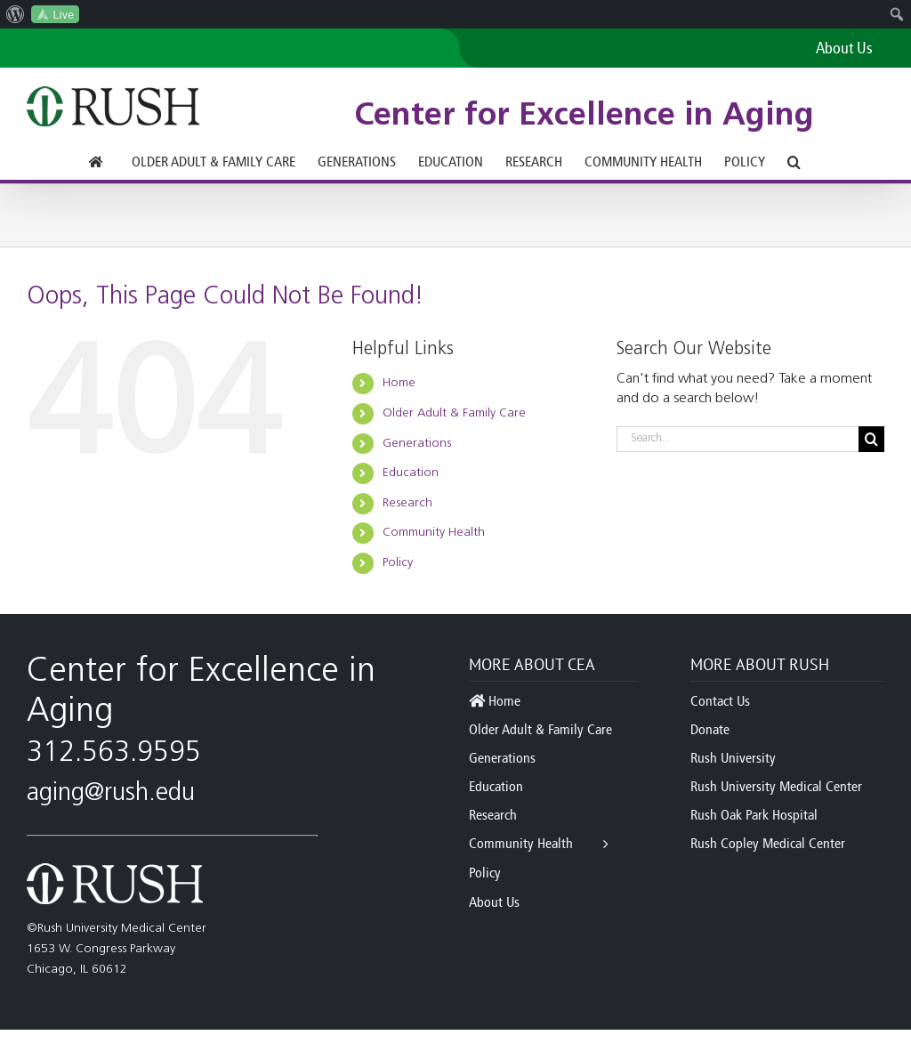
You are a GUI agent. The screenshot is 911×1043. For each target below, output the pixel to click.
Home (399, 383)
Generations (417, 443)
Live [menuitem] (63, 14)
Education (411, 473)
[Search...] (738, 439)
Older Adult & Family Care (454, 413)
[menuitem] (15, 14)
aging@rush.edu (111, 793)
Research (407, 503)
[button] (794, 162)
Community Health (434, 532)
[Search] (871, 439)
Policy (398, 563)
